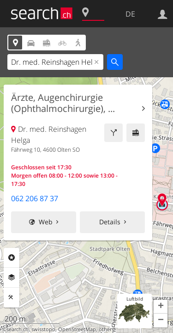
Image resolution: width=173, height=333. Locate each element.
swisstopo (43, 329)
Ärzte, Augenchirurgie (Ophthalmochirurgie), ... (63, 103)
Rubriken (11, 257)
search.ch (17, 329)
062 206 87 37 (34, 198)
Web (46, 221)
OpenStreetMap (77, 329)
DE (130, 14)
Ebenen (11, 277)
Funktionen (11, 297)
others (106, 329)
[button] (160, 307)
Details (109, 221)
